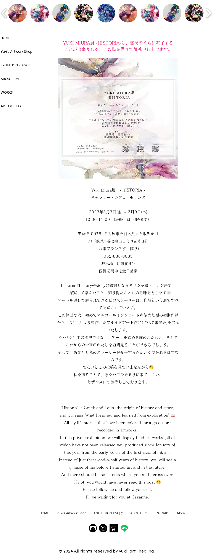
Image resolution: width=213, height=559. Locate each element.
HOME (5, 37)
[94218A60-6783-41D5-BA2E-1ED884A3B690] (114, 528)
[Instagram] (103, 528)
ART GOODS (11, 106)
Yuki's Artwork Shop (16, 51)
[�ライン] (124, 528)
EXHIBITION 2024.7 (15, 65)
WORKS (7, 92)
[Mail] (93, 528)
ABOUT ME (10, 78)
